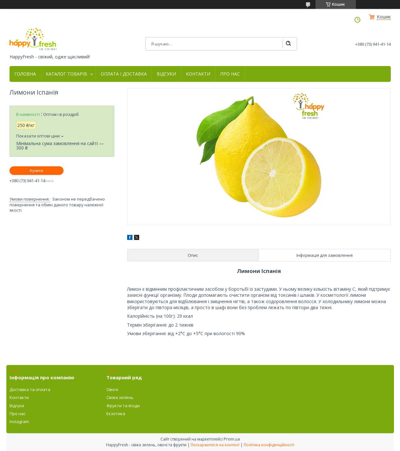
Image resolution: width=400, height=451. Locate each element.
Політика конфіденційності (269, 445)
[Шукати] (288, 43)
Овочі (112, 389)
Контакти (19, 397)
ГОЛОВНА (25, 74)
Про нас (17, 413)
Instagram (19, 421)
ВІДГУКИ (166, 74)
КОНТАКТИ (198, 74)
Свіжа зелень (119, 397)
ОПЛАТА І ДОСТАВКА (124, 74)
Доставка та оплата (30, 389)
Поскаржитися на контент (215, 445)
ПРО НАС (230, 74)
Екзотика (115, 413)
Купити (36, 170)
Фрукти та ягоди (123, 405)
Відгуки (17, 405)
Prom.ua (232, 439)
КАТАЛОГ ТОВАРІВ (66, 74)
